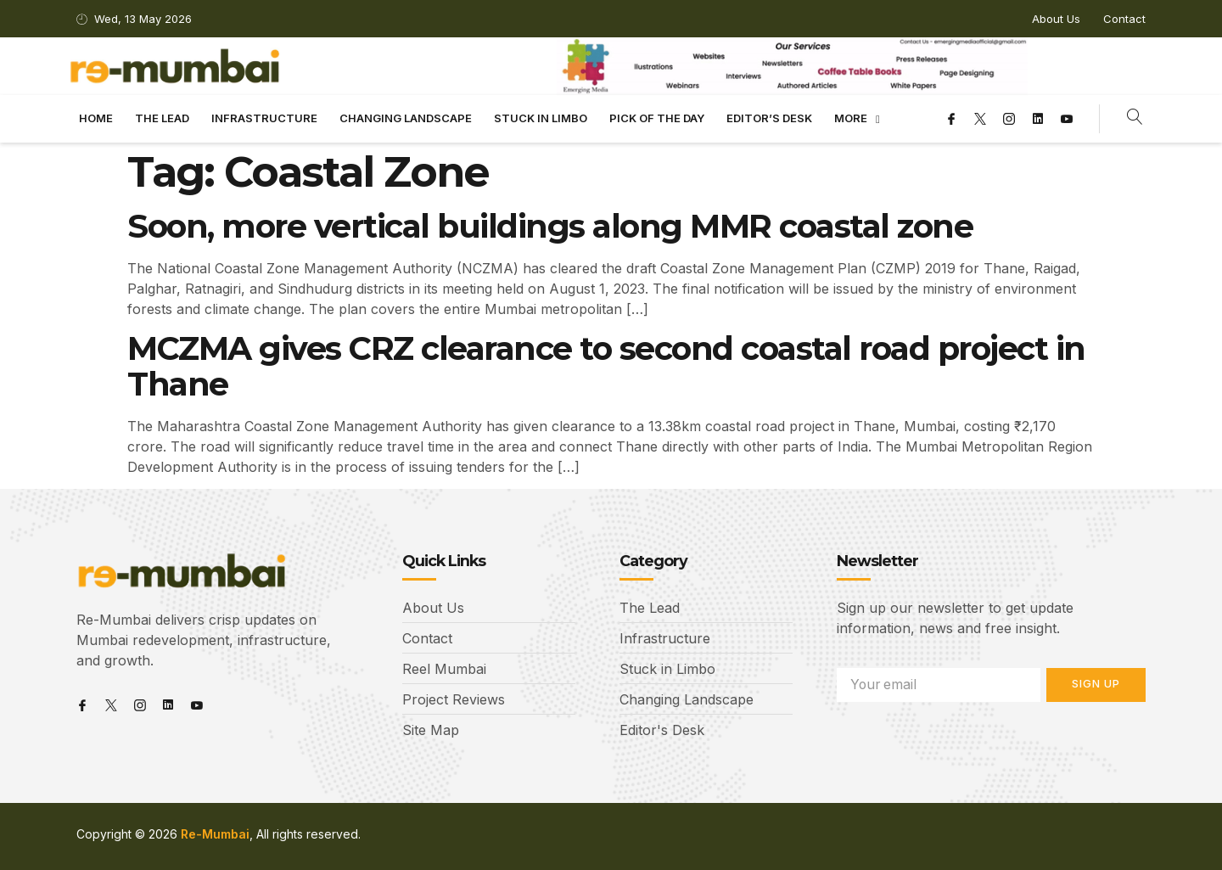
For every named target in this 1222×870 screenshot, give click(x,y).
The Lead (162, 118)
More (857, 119)
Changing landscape (405, 118)
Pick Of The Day (656, 118)
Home (96, 118)
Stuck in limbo (540, 118)
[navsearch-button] (1135, 118)
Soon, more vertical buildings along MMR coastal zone (550, 226)
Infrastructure (264, 118)
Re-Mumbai (215, 835)
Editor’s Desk (769, 118)
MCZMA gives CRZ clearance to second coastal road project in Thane (606, 366)
